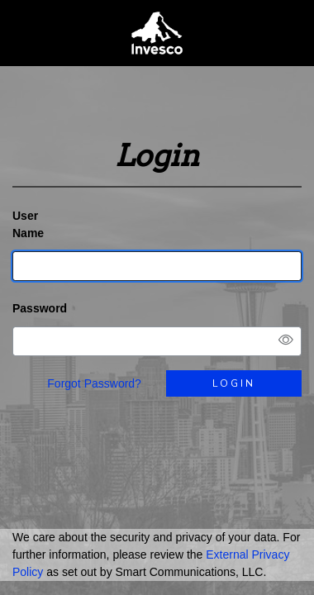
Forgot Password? (94, 383)
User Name (28, 224)
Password (39, 308)
